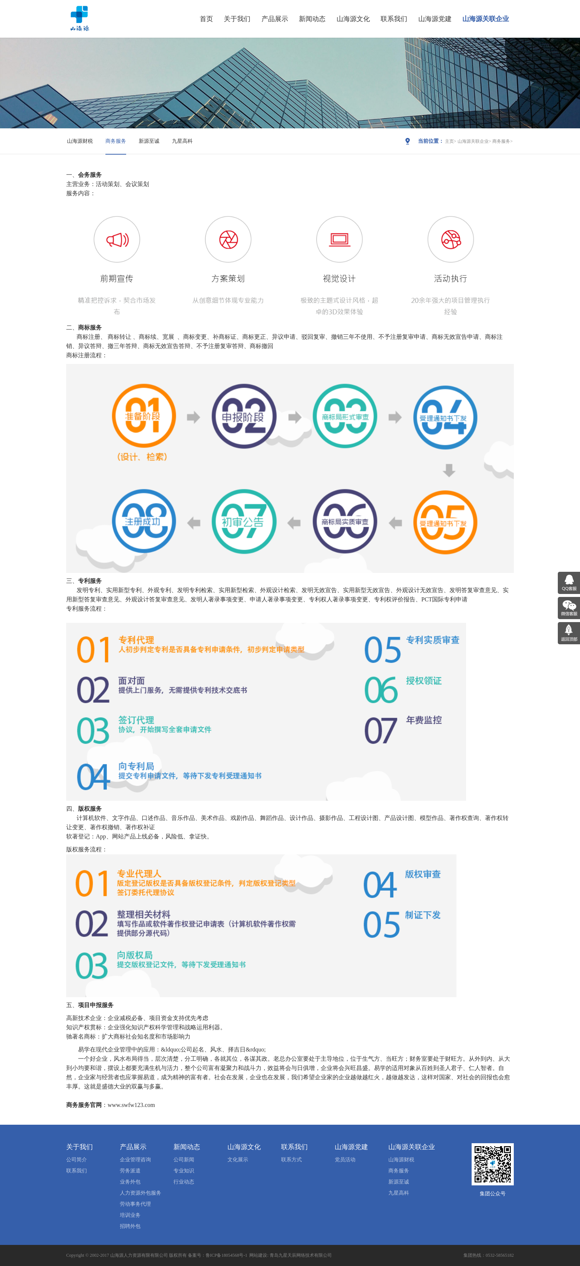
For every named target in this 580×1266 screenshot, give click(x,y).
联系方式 (291, 1159)
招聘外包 (130, 1226)
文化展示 (237, 1159)
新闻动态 (312, 19)
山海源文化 (353, 19)
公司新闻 (183, 1159)
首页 (206, 19)
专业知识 (183, 1171)
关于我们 (237, 19)
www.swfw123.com (131, 1105)
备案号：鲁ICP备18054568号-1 (217, 1255)
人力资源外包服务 (140, 1193)
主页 (449, 141)
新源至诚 (149, 141)
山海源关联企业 (485, 19)
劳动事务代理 (135, 1204)
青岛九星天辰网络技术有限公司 (301, 1255)
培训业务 (130, 1215)
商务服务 (115, 141)
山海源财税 (80, 141)
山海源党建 (435, 19)
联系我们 (394, 19)
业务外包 (130, 1182)
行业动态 (183, 1182)
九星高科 (182, 141)
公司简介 (76, 1159)
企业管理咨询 (135, 1159)
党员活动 (345, 1159)
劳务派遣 (130, 1171)
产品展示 (275, 19)
